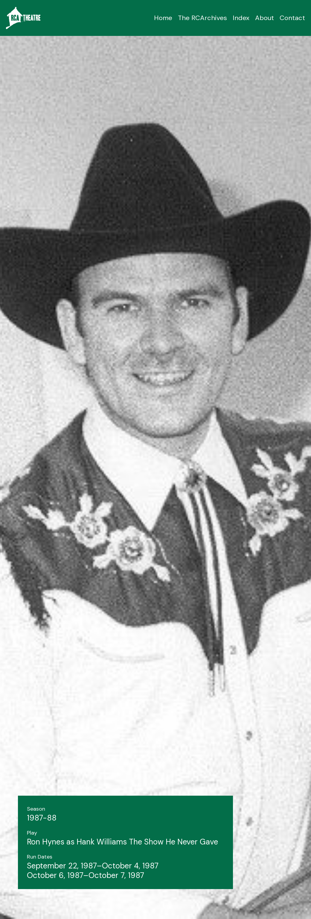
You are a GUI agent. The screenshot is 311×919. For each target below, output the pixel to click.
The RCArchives (202, 17)
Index (241, 17)
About (264, 17)
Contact (292, 17)
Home (163, 17)
